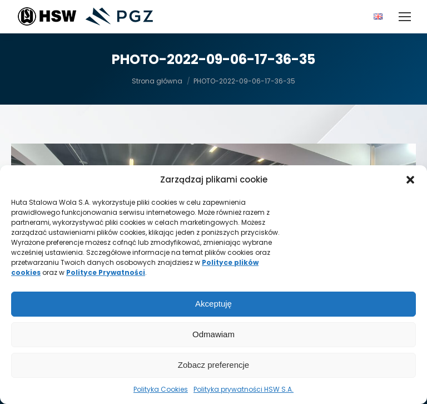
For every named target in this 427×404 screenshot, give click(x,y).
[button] (410, 179)
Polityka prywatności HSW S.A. (243, 389)
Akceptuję (213, 303)
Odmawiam (213, 334)
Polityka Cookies (160, 389)
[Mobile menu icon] (405, 17)
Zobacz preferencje (213, 364)
